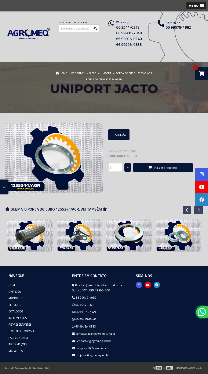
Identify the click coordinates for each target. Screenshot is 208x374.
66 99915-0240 (129, 39)
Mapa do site (17, 351)
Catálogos (15, 311)
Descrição (119, 134)
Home (12, 285)
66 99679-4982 (84, 297)
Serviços (14, 304)
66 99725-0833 (129, 44)
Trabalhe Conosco (21, 331)
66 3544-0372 (128, 27)
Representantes (20, 324)
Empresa (14, 291)
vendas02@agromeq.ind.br (91, 341)
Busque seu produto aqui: (73, 22)
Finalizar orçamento (163, 167)
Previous (185, 210)
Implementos (17, 318)
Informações (17, 344)
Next (196, 210)
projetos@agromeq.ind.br (90, 355)
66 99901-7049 (129, 33)
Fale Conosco (18, 337)
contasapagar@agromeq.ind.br (93, 333)
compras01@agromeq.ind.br (92, 348)
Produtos (15, 298)
